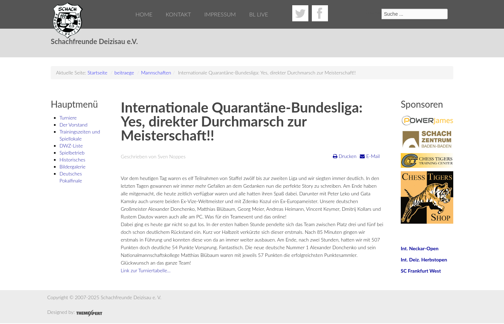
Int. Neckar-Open (420, 248)
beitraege (124, 72)
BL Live (258, 14)
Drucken (345, 156)
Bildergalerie (72, 167)
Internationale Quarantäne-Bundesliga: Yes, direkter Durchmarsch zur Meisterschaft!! (242, 121)
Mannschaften (156, 72)
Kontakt (178, 14)
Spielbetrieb (71, 153)
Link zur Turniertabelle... (145, 270)
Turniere (68, 118)
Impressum (220, 14)
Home (144, 14)
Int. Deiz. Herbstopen (424, 259)
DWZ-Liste (71, 146)
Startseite (97, 72)
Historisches (72, 160)
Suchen (374, 12)
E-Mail (370, 156)
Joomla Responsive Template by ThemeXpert (89, 313)
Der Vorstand (73, 125)
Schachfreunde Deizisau (68, 21)
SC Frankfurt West (421, 271)
